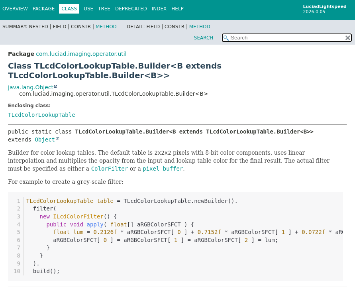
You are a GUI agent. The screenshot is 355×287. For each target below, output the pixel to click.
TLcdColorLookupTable (41, 115)
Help (177, 9)
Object (45, 139)
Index (159, 9)
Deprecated (131, 9)
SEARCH (204, 38)
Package (44, 9)
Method (106, 26)
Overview (15, 9)
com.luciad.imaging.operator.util (81, 54)
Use (88, 9)
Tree (104, 9)
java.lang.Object (30, 87)
